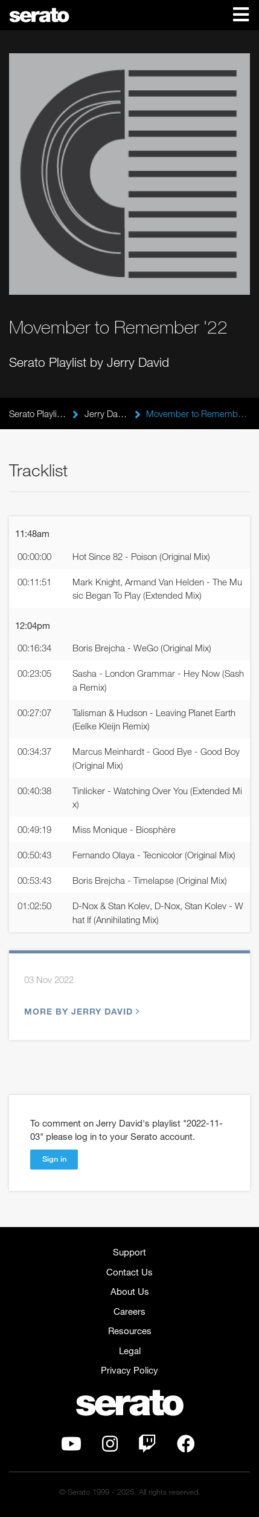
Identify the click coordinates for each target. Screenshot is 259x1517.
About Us (129, 1291)
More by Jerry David (80, 1011)
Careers (129, 1311)
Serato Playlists (37, 413)
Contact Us (129, 1271)
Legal (130, 1350)
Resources (130, 1330)
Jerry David (107, 413)
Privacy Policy (129, 1369)
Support (129, 1251)
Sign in (54, 1158)
